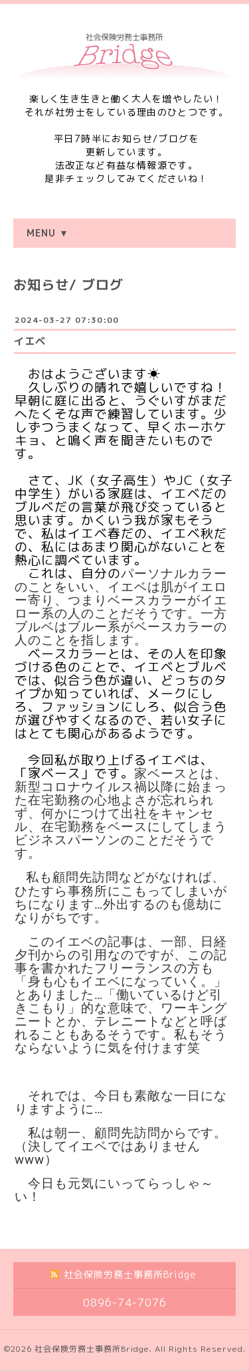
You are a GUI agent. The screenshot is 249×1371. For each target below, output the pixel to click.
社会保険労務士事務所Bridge (92, 1348)
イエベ (30, 341)
